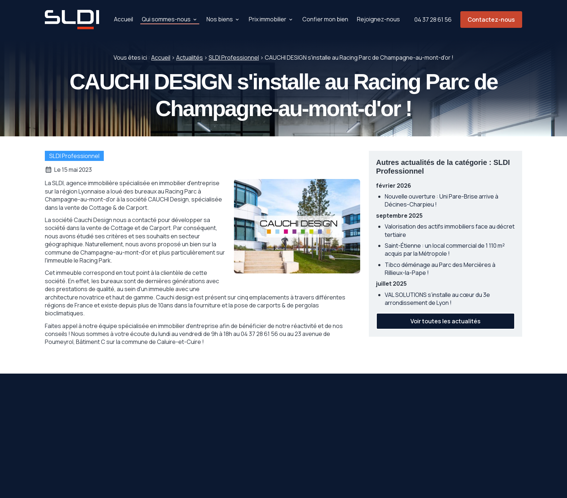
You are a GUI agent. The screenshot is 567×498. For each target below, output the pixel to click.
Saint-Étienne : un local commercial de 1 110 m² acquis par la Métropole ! (445, 249)
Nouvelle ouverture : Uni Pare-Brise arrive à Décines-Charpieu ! (441, 200)
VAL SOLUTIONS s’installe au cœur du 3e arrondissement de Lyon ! (437, 299)
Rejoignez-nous (378, 19)
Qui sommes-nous (166, 19)
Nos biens (219, 19)
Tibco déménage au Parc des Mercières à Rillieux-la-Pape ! (440, 269)
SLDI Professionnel (234, 57)
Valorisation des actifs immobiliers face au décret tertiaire (450, 230)
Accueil (123, 19)
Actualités (189, 57)
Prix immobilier (267, 19)
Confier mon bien (325, 19)
